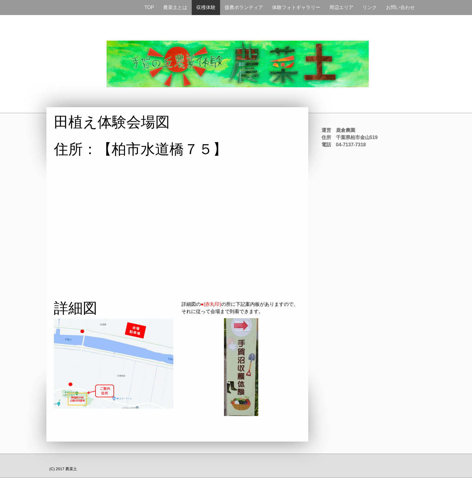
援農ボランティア (244, 7)
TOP (149, 7)
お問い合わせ (400, 7)
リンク (369, 7)
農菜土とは (175, 7)
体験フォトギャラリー (296, 7)
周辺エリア (341, 7)
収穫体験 (206, 7)
